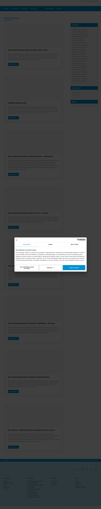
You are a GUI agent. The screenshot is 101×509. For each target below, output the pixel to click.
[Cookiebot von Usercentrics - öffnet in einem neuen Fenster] (78, 240)
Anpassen (50, 267)
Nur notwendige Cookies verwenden (27, 267)
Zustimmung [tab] (26, 244)
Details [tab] (51, 244)
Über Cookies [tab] (75, 244)
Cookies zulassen (74, 267)
